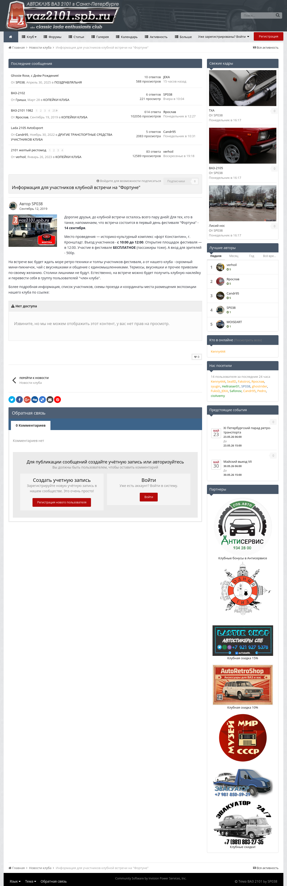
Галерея (102, 37)
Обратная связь (54, 881)
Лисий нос (217, 225)
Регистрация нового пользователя (61, 502)
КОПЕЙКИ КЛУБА (56, 100)
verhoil (21, 157)
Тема (30, 881)
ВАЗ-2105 (216, 168)
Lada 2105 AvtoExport (27, 128)
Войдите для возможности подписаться (130, 181)
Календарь (129, 37)
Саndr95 (22, 134)
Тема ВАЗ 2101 (250, 881)
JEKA (166, 77)
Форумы (54, 37)
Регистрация (268, 36)
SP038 (20, 82)
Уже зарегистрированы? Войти (223, 36)
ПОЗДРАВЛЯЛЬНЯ (68, 82)
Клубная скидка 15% (242, 658)
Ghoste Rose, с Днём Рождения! (35, 75)
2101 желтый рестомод (29, 150)
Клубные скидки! (243, 847)
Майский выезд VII (237, 461)
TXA (211, 110)
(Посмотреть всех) (248, 340)
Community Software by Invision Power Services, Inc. (150, 878)
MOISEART (234, 322)
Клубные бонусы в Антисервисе (242, 558)
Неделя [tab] (215, 256)
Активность (158, 37)
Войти (148, 497)
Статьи (78, 37)
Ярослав (22, 117)
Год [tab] (251, 256)
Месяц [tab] (233, 256)
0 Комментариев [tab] (31, 425)
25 (55, 110)
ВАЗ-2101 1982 (22, 110)
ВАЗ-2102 (18, 93)
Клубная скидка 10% (242, 707)
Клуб (31, 37)
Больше (185, 37)
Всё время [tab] (270, 256)
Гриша (21, 100)
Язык (15, 881)
